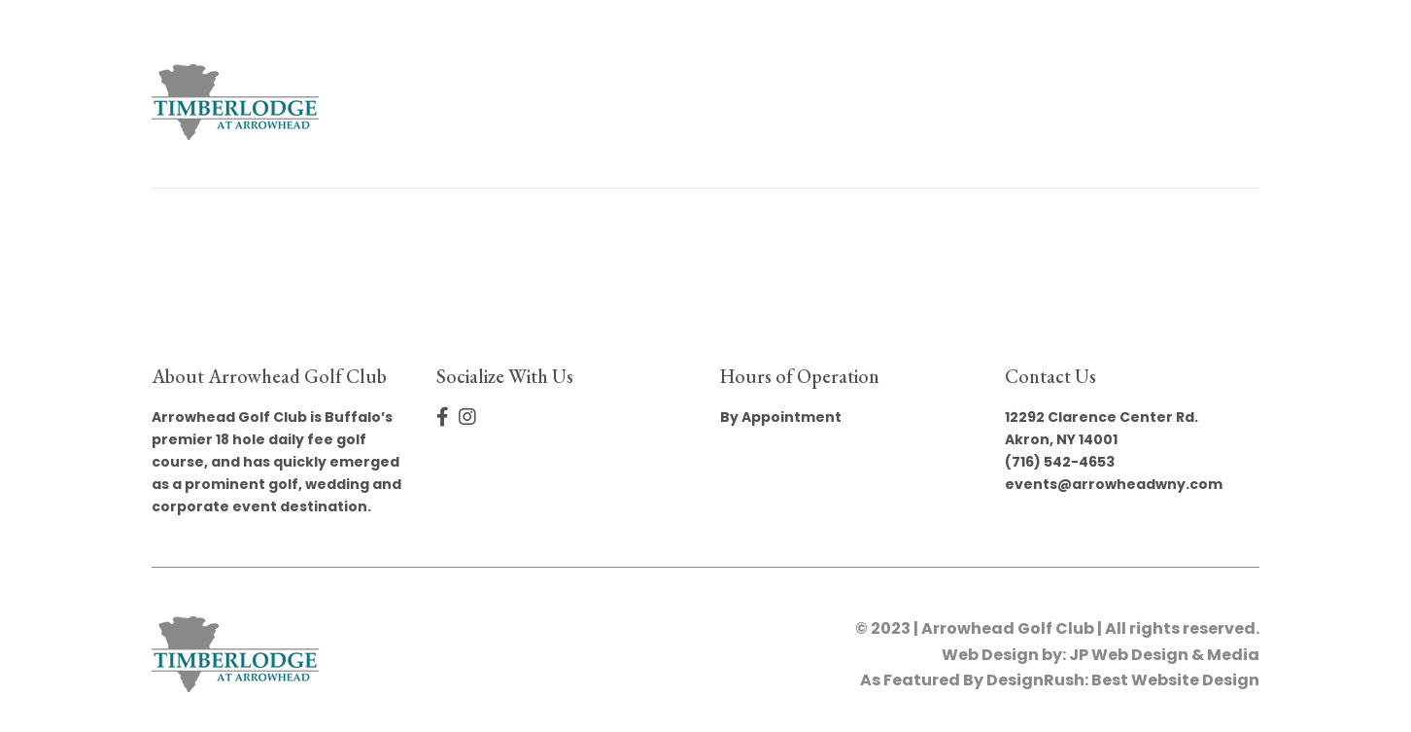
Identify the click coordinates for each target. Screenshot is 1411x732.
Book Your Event (641, 101)
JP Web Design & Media (1164, 655)
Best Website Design (1175, 680)
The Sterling (926, 101)
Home (500, 101)
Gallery (795, 101)
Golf (1042, 101)
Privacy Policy (1171, 101)
